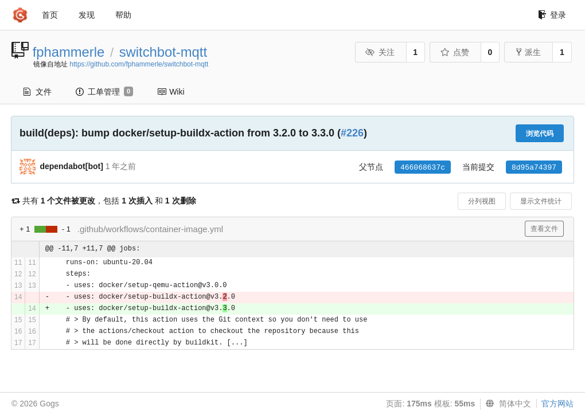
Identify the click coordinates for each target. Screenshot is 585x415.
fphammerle (69, 52)
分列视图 (482, 201)
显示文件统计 (540, 201)
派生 (528, 52)
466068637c (422, 167)
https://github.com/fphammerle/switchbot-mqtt (138, 64)
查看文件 (544, 229)
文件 (38, 91)
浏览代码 (539, 134)
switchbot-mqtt (163, 52)
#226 (352, 133)
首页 (50, 14)
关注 (380, 52)
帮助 (123, 14)
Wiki (170, 91)
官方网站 (557, 403)
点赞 (454, 52)
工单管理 (104, 92)
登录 (552, 14)
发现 (87, 14)
